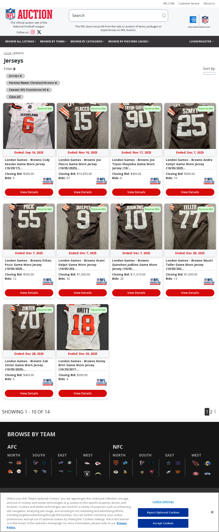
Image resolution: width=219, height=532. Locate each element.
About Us (209, 3)
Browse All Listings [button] (19, 41)
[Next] (215, 412)
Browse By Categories (86, 41)
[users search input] (118, 15)
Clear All (14, 97)
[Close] (212, 512)
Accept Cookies (163, 523)
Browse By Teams (52, 41)
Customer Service (188, 3)
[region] (109, 512)
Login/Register (200, 41)
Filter (9, 68)
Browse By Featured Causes (128, 41)
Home (8, 53)
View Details (29, 192)
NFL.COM (168, 3)
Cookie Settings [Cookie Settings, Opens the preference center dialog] (163, 502)
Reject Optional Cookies (163, 512)
